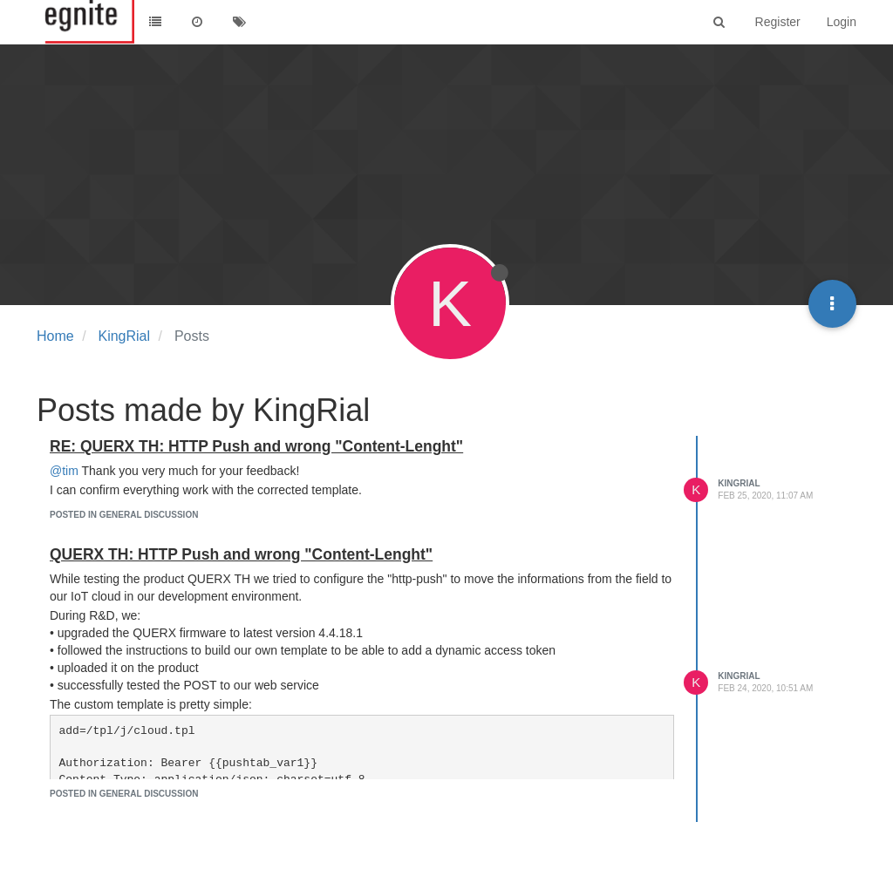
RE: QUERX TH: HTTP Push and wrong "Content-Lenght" (256, 446)
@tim (64, 471)
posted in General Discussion (124, 515)
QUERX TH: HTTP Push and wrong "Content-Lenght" (241, 554)
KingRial (739, 483)
